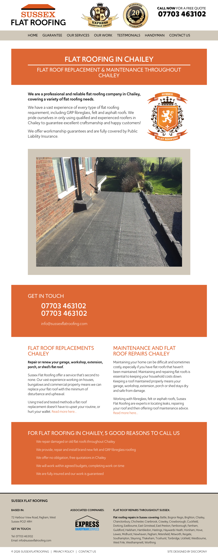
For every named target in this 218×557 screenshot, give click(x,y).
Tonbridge (174, 538)
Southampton (121, 538)
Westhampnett (134, 542)
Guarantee (52, 35)
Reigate (187, 534)
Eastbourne (130, 526)
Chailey (200, 517)
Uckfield (185, 538)
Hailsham (130, 530)
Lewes (117, 534)
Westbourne (198, 538)
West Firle (119, 542)
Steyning (135, 538)
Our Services (78, 35)
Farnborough (179, 526)
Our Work (103, 35)
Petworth (176, 534)
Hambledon (144, 530)
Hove (199, 530)
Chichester (137, 522)
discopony (199, 552)
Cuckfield (192, 522)
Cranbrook (151, 522)
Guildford (118, 530)
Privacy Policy (64, 552)
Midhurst (127, 534)
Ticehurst (161, 538)
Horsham (189, 530)
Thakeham (148, 538)
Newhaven (139, 534)
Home (33, 35)
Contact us (179, 35)
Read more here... (64, 411)
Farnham (193, 526)
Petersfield (164, 534)
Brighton (189, 517)
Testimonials (128, 35)
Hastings (157, 530)
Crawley (163, 522)
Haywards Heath (173, 530)
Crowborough (177, 522)
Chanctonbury (121, 522)
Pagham (152, 534)
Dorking (118, 526)
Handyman (155, 35)
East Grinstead (146, 526)
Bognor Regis (175, 517)
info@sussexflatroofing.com (64, 324)
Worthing (150, 542)
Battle (163, 517)
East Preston (163, 526)
